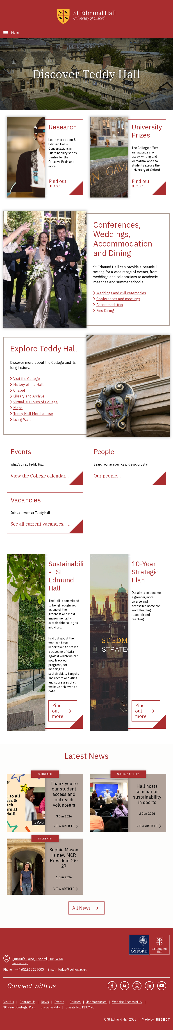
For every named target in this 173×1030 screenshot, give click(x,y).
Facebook (112, 985)
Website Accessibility (127, 1002)
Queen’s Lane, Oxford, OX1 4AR (37, 961)
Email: (52, 969)
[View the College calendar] (40, 476)
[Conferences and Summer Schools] (116, 299)
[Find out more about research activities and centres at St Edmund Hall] (57, 183)
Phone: (8, 969)
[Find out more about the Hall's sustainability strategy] (62, 710)
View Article (64, 826)
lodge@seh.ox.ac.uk (72, 970)
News (45, 1002)
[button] (5, 32)
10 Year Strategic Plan (19, 1007)
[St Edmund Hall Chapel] (17, 390)
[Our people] (107, 476)
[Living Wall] (20, 419)
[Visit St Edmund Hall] (25, 378)
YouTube (161, 985)
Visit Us (8, 1002)
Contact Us (27, 1002)
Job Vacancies (96, 1002)
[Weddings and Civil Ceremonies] (119, 293)
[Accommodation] (108, 304)
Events (59, 1002)
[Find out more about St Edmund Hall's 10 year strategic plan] (146, 710)
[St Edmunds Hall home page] (86, 16)
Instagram (136, 985)
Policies (75, 1002)
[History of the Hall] (26, 384)
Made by (156, 1019)
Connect (19, 985)
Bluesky (124, 985)
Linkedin (149, 985)
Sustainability (50, 1007)
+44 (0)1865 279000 (29, 970)
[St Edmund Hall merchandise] (31, 413)
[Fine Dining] (103, 310)
